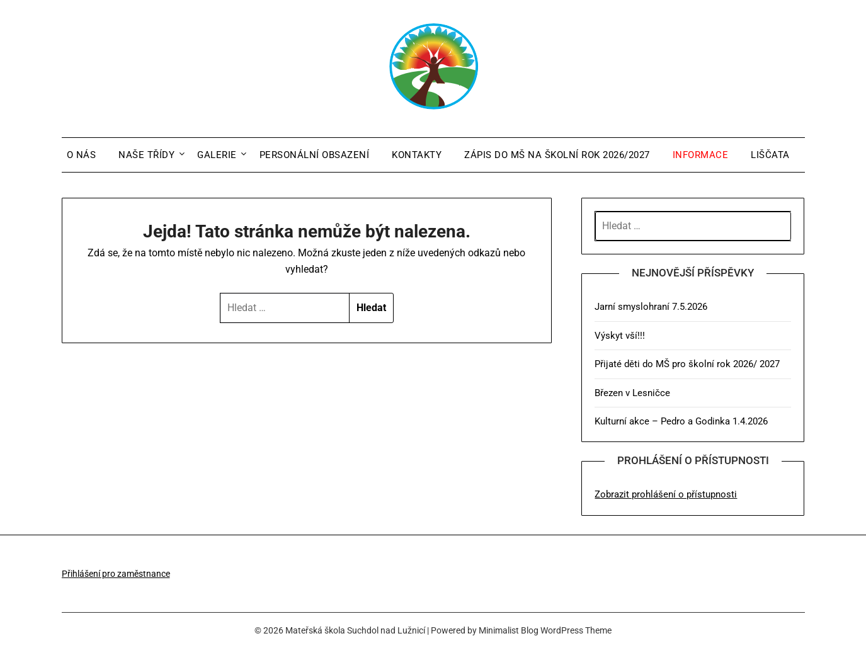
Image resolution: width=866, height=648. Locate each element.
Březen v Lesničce (632, 393)
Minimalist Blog (508, 630)
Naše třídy (146, 155)
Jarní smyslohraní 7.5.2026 (651, 306)
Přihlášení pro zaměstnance (116, 574)
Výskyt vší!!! (620, 335)
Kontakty (417, 155)
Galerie (217, 155)
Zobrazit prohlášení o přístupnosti (666, 494)
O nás (81, 155)
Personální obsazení (314, 155)
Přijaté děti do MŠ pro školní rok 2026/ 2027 (687, 364)
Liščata (770, 155)
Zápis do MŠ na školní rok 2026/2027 (557, 155)
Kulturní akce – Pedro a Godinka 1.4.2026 (681, 421)
